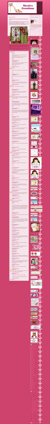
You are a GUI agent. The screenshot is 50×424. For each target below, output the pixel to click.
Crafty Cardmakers (16, 23)
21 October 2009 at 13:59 (15, 89)
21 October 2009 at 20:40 (15, 154)
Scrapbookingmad (33, 375)
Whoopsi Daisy (33, 387)
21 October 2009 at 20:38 (15, 150)
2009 (32, 396)
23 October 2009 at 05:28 (15, 233)
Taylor (11, 49)
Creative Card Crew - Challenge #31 (36, 409)
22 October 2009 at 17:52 (15, 212)
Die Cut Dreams (33, 356)
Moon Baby (33, 407)
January (33, 420)
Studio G (32, 381)
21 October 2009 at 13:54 (15, 84)
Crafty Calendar (22, 23)
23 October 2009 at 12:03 (15, 239)
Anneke (13, 240)
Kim (20, 48)
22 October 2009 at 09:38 (15, 194)
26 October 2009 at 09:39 (15, 258)
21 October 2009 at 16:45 (15, 116)
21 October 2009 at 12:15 (15, 66)
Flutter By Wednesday (16, 21)
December (33, 397)
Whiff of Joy (32, 386)
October (33, 399)
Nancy (26, 48)
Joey (12, 67)
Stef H (13, 95)
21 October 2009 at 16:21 (15, 101)
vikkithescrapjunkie (14, 217)
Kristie (18, 48)
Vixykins (13, 273)
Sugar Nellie (33, 382)
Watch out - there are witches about (36, 410)
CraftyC (13, 126)
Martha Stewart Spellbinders (35, 367)
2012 (32, 393)
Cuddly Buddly (33, 353)
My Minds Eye (33, 371)
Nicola (36, 20)
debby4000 (13, 74)
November (33, 398)
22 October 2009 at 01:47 (15, 190)
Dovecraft (32, 358)
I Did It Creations (33, 361)
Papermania (32, 372)
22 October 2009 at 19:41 (15, 216)
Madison (14, 45)
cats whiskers (14, 234)
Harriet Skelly (14, 182)
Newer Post (11, 281)
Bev (12, 244)
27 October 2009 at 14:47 (15, 268)
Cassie (13, 123)
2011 (32, 394)
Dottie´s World (11, 23)
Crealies (32, 352)
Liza (12, 202)
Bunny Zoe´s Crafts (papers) (35, 348)
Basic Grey (32, 346)
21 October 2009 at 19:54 (15, 141)
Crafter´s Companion (34, 351)
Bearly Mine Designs (34, 347)
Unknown (13, 269)
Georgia (13, 117)
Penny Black (33, 373)
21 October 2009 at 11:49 (15, 60)
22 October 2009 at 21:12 (15, 224)
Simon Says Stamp (33, 377)
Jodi (16, 48)
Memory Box (33, 370)
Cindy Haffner (14, 195)
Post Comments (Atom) (16, 283)
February (33, 419)
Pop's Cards (13, 191)
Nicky (13, 147)
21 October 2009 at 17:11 (15, 122)
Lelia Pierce (13, 108)
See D (32, 376)
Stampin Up (32, 380)
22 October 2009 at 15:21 (15, 201)
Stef (28, 48)
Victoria (13, 161)
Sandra (13, 178)
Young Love (33, 411)
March (33, 418)
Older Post (27, 281)
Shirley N (13, 151)
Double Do (32, 357)
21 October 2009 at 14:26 (15, 94)
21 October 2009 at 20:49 (15, 160)
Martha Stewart (33, 366)
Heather (14, 48)
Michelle (24, 48)
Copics (32, 350)
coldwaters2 (13, 172)
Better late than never (34, 408)
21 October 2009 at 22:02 (15, 171)
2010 (32, 395)
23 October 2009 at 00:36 (15, 230)
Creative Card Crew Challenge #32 (36, 406)
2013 (32, 392)
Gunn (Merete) (14, 61)
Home (19, 281)
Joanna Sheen (33, 362)
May (32, 416)
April (32, 417)
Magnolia (32, 365)
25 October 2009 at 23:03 (15, 248)
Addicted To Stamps (34, 345)
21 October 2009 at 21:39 (15, 167)
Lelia (21, 48)
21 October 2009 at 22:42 (15, 177)
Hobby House (33, 360)
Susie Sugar (13, 213)
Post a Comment (12, 279)
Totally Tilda (32, 385)
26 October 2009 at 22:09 (15, 264)
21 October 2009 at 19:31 (15, 135)
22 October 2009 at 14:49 (15, 198)
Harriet (12, 48)
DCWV (32, 355)
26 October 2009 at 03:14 (15, 253)
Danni (10, 48)
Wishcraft (13, 131)
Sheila (13, 53)
